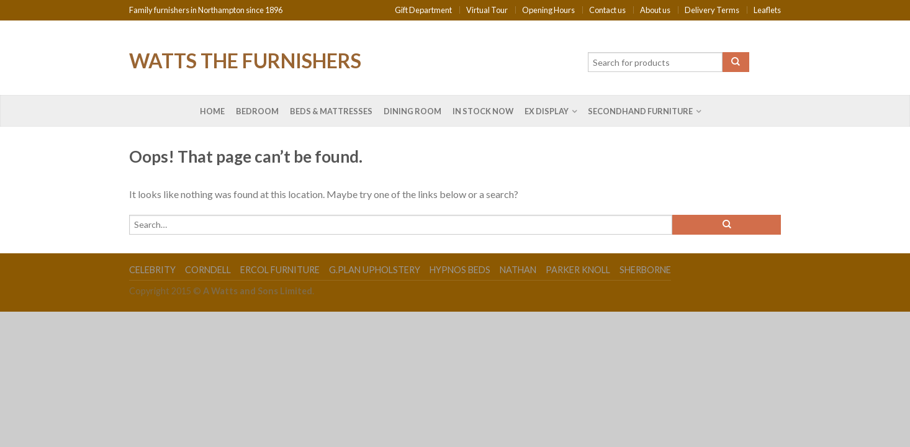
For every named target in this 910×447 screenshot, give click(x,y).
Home (212, 111)
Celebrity (152, 269)
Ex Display (547, 111)
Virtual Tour (487, 10)
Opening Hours (548, 10)
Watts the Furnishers (245, 59)
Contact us (607, 10)
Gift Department (423, 10)
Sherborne (645, 269)
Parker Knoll (578, 269)
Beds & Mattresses (331, 111)
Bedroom (257, 111)
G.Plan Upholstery (374, 269)
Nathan (518, 269)
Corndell (208, 269)
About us (655, 10)
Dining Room (412, 111)
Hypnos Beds (460, 269)
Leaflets (767, 10)
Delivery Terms (712, 10)
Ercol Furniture (280, 269)
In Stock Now (483, 111)
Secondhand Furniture (640, 111)
